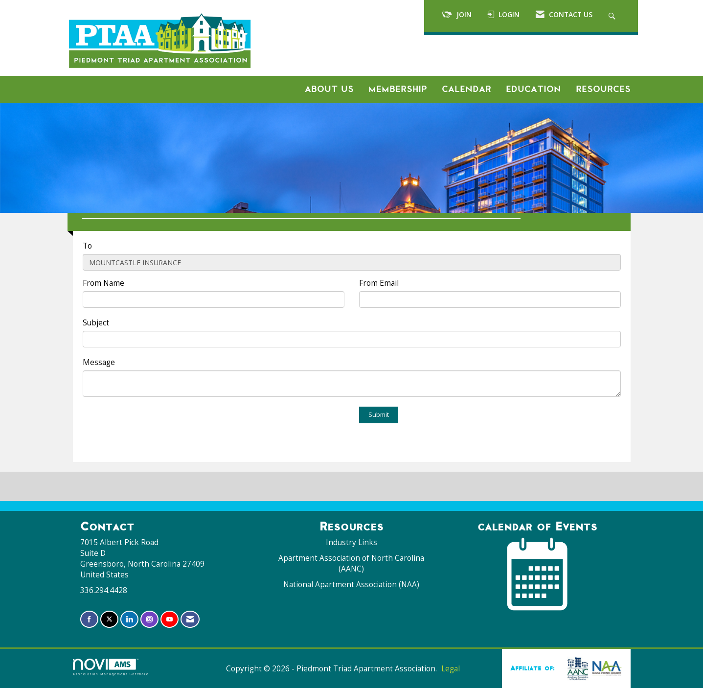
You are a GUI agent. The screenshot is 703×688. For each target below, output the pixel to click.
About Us (329, 89)
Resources (603, 89)
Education (533, 89)
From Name (103, 283)
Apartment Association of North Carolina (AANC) (351, 563)
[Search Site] (613, 16)
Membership (397, 89)
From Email (379, 283)
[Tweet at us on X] (109, 619)
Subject (96, 323)
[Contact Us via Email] (190, 619)
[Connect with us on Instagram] (149, 619)
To (87, 246)
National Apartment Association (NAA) (351, 584)
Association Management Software (111, 667)
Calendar (466, 89)
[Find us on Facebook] (89, 619)
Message (99, 362)
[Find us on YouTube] (169, 619)
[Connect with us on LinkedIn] (129, 619)
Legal (450, 669)
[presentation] (157, 426)
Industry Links (351, 542)
